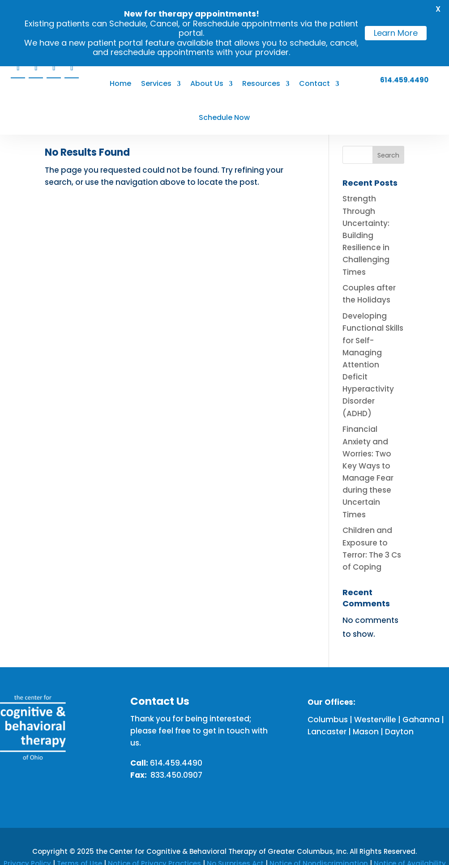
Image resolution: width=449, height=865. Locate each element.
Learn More (396, 32)
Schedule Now (224, 118)
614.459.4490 (404, 80)
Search (388, 155)
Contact (314, 84)
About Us (206, 84)
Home (120, 84)
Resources (261, 84)
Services (156, 84)
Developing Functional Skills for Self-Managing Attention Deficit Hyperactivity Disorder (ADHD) (372, 365)
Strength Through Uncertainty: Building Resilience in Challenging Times (365, 235)
